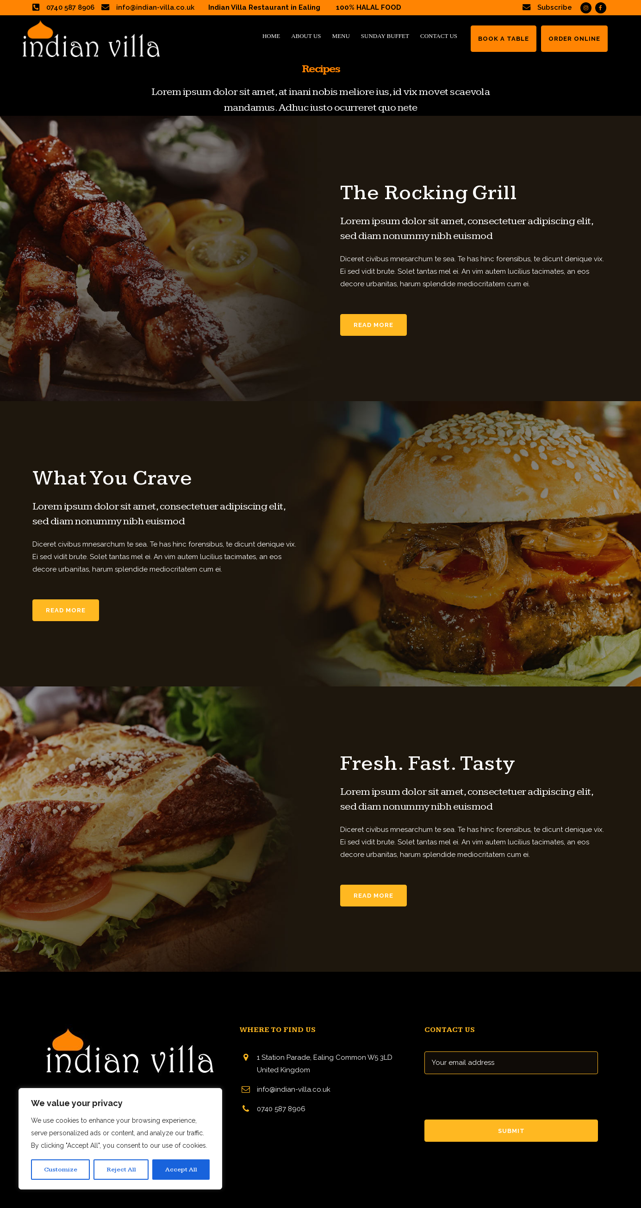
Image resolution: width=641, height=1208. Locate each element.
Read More (373, 324)
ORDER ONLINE (574, 38)
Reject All (121, 1169)
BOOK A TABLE (503, 38)
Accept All (181, 1169)
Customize (60, 1169)
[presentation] (494, 1101)
